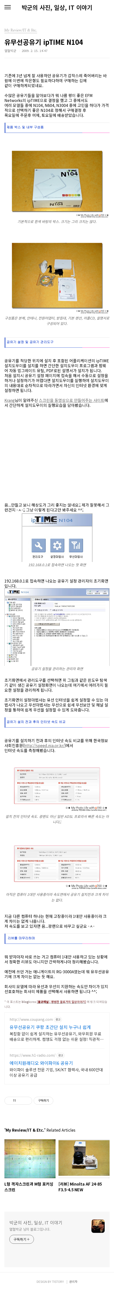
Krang (9, 400)
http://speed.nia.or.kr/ (44, 745)
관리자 (73, 1281)
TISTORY (58, 1281)
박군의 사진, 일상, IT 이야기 (57, 7)
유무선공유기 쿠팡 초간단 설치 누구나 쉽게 (50, 1027)
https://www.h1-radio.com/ (33, 1055)
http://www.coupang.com (31, 1019)
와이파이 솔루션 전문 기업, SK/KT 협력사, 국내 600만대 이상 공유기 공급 (56, 1072)
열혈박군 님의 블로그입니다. (29, 1229)
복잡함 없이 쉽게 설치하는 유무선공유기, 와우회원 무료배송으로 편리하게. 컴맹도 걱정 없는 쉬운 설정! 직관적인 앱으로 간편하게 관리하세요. (56, 1036)
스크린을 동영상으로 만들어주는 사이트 (71, 400)
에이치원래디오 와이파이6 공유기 (41, 1063)
